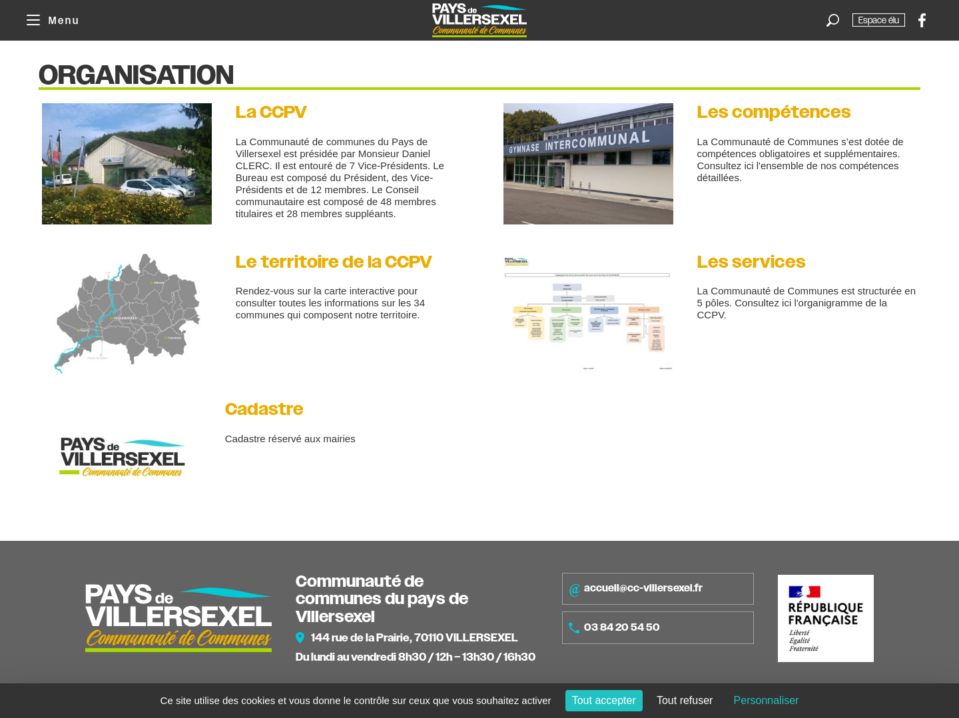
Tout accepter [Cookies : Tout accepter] (604, 700)
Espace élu (878, 20)
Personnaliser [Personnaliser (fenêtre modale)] (766, 700)
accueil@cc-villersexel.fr (636, 588)
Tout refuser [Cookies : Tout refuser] (685, 700)
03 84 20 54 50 (614, 627)
